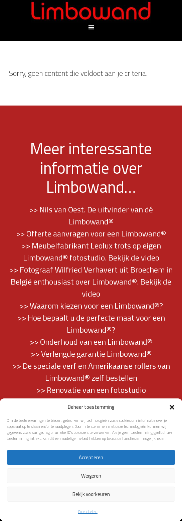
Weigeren (91, 476)
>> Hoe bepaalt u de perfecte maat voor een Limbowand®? (91, 324)
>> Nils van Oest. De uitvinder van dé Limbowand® (91, 215)
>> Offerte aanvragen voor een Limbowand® (91, 233)
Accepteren (91, 457)
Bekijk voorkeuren (91, 494)
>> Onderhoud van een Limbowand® (91, 342)
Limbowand (91, 11)
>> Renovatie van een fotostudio (91, 390)
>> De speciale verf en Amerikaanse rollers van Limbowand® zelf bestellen (91, 372)
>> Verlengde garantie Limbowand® (91, 354)
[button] (172, 407)
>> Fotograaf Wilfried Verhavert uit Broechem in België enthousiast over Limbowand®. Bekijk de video (91, 282)
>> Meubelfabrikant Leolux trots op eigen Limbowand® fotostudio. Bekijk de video (91, 251)
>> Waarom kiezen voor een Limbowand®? (91, 306)
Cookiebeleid (88, 511)
